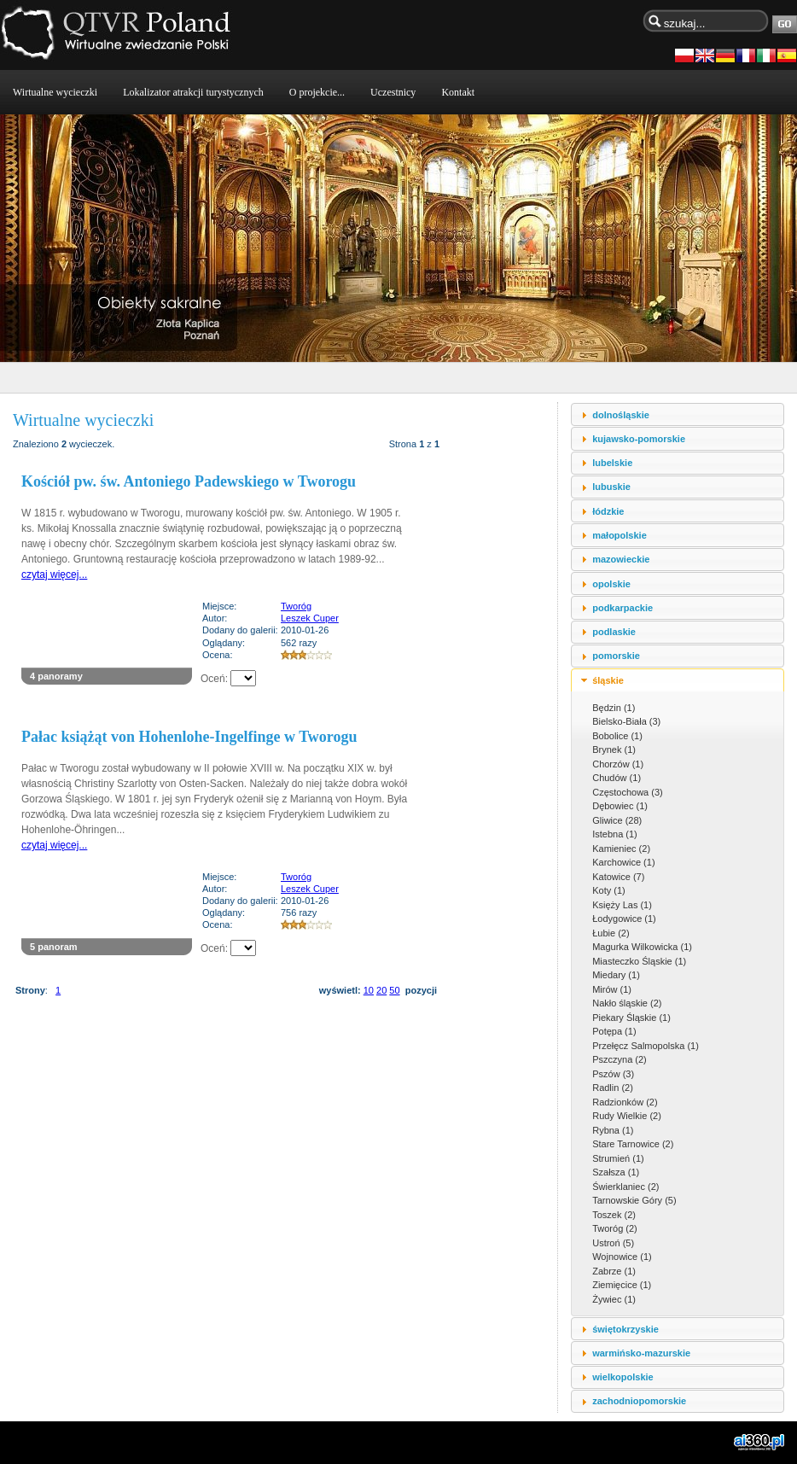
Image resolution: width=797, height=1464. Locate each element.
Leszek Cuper (310, 618)
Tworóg (296, 606)
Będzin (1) (613, 708)
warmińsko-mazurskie (641, 1353)
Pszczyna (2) (619, 1059)
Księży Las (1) (622, 905)
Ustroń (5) (613, 1243)
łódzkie (608, 511)
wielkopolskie (623, 1377)
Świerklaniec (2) (625, 1186)
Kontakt (457, 92)
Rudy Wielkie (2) (626, 1116)
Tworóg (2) (614, 1228)
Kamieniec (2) (621, 848)
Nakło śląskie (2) (626, 1003)
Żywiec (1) (614, 1299)
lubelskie (612, 463)
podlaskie (614, 632)
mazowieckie (620, 559)
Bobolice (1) (617, 736)
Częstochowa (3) (627, 792)
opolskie (611, 584)
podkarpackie (622, 608)
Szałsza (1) (615, 1172)
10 (369, 990)
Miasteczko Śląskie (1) (639, 961)
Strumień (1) (618, 1158)
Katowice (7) (618, 877)
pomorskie (616, 655)
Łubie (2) (610, 933)
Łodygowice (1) (624, 918)
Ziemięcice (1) (621, 1285)
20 (381, 990)
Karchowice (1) (623, 862)
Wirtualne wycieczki (55, 92)
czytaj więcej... (54, 574)
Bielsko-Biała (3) (626, 721)
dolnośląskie (620, 415)
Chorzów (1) (617, 764)
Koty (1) (608, 890)
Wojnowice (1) (622, 1256)
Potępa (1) (614, 1031)
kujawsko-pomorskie (638, 439)
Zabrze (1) (614, 1271)
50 (394, 990)
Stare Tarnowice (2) (632, 1144)
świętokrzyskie (625, 1329)
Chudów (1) (616, 778)
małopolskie (619, 535)
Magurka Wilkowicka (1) (642, 947)
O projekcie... (317, 92)
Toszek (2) (614, 1215)
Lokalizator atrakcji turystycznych (193, 92)
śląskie (608, 680)
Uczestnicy (393, 92)
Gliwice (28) (617, 820)
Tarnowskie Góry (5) (634, 1200)
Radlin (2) (612, 1087)
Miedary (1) (616, 975)
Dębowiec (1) (620, 806)
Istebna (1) (614, 834)
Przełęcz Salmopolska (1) (645, 1046)
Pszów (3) (613, 1074)
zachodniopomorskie (639, 1401)
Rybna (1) (612, 1130)
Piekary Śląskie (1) (631, 1017)
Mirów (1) (611, 989)
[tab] (677, 414)
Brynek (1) (614, 749)
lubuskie (611, 486)
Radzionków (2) (624, 1102)
